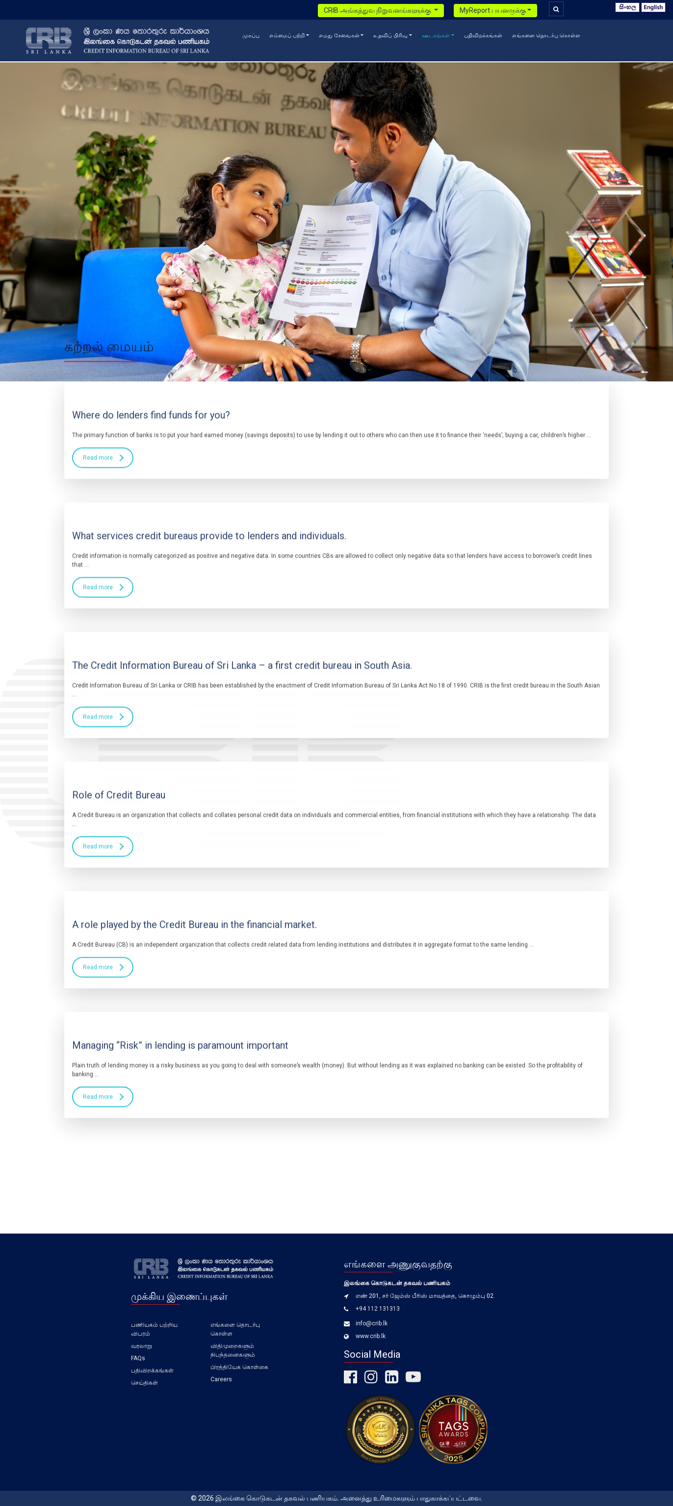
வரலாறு (141, 1346)
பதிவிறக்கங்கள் (483, 35)
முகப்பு (250, 35)
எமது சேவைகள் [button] (339, 35)
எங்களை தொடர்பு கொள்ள (546, 35)
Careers (221, 1379)
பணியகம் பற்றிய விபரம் (154, 1329)
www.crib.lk (371, 1336)
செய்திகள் (144, 1382)
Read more (98, 79)
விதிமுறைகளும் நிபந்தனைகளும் (232, 1350)
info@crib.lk (372, 1323)
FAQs (138, 1358)
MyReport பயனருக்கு (493, 10)
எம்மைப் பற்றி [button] (287, 35)
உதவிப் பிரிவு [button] (390, 35)
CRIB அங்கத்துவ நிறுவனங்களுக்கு (378, 10)
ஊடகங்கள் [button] (436, 35)
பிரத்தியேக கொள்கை (239, 1367)
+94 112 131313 (378, 1308)
